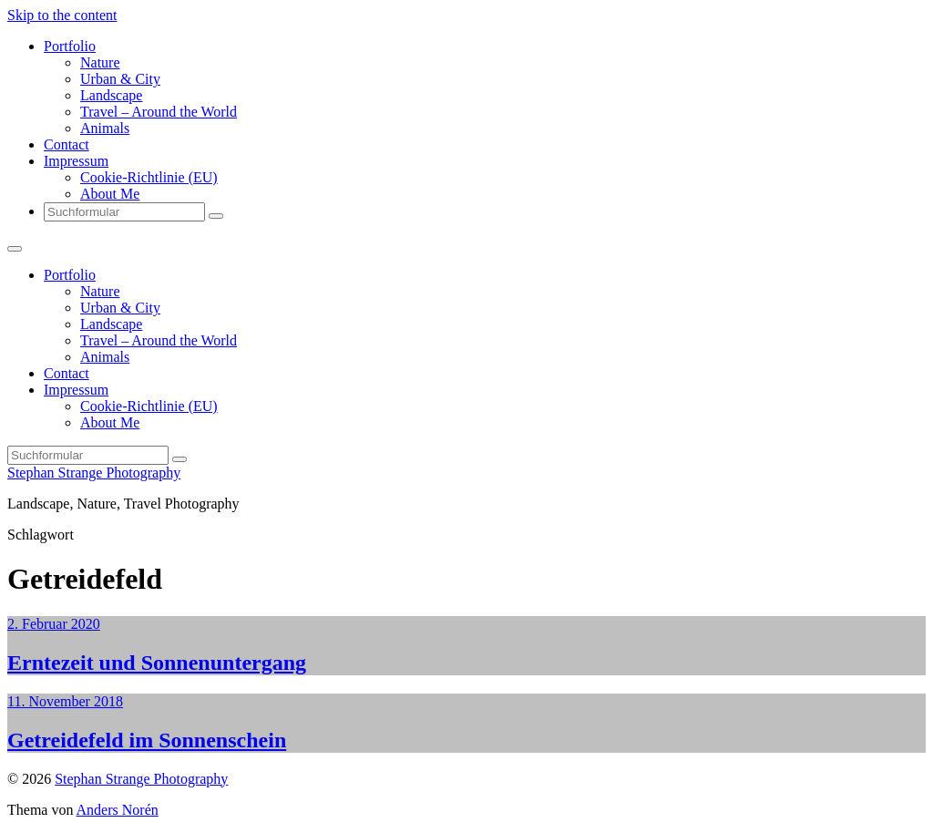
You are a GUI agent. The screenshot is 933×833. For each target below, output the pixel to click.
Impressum (76, 161)
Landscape (111, 95)
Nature (100, 62)
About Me (109, 193)
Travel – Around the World (158, 111)
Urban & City (120, 79)
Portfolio (70, 46)
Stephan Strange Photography (93, 472)
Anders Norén (118, 810)
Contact (66, 144)
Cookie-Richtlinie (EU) (149, 177)
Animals (104, 128)
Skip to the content (62, 15)
